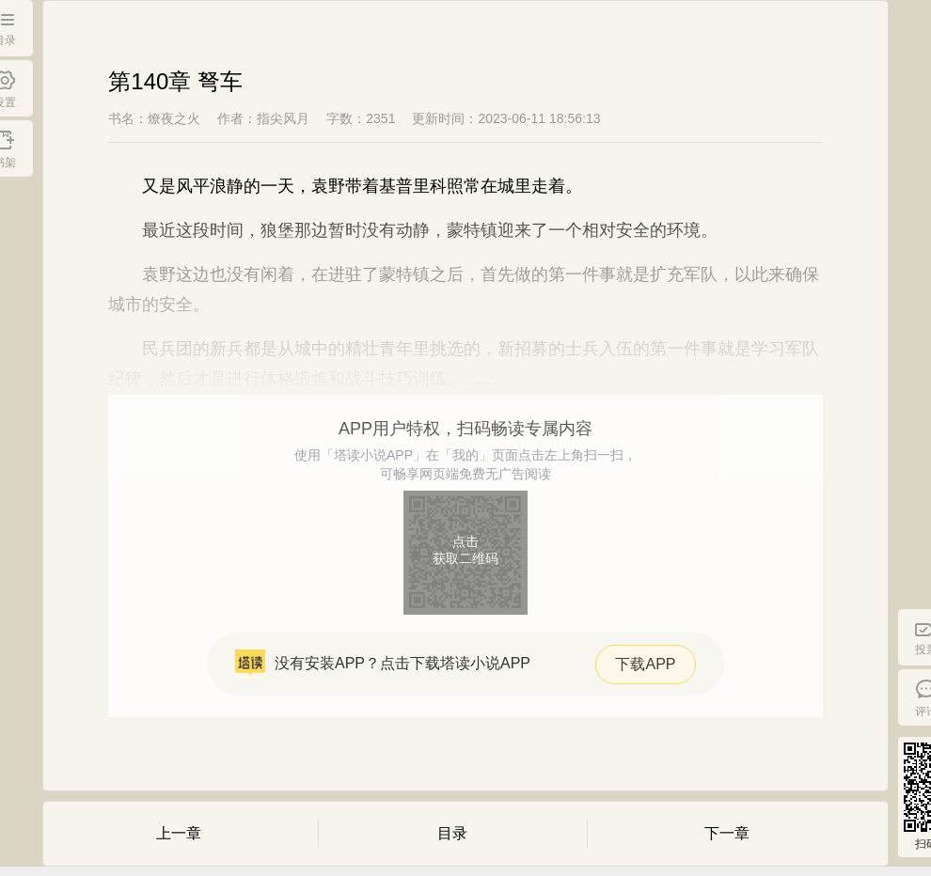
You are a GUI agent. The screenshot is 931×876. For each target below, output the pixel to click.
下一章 (727, 833)
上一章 (178, 833)
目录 (452, 833)
